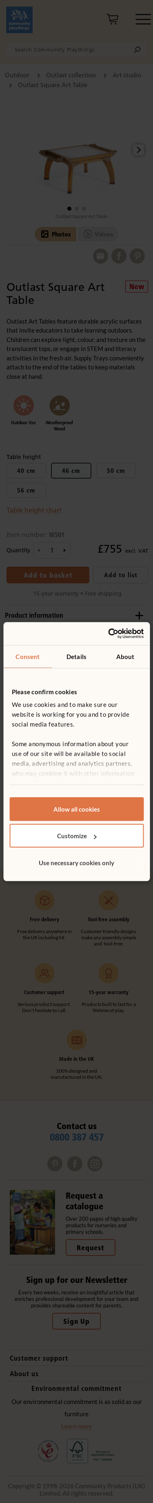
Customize (77, 835)
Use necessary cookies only (76, 862)
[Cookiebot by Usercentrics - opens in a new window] (109, 633)
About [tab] (125, 656)
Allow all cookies (76, 808)
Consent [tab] (28, 656)
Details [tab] (76, 656)
